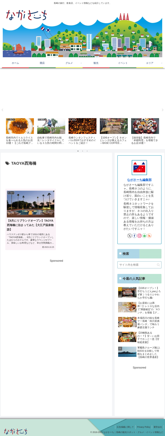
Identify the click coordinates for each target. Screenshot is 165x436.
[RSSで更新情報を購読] (149, 235)
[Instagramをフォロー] (139, 235)
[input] (139, 264)
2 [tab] (82, 151)
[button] (158, 265)
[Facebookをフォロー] (134, 235)
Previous (2, 110)
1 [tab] (78, 151)
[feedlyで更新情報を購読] (144, 235)
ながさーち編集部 (139, 180)
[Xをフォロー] (129, 235)
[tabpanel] (20, 131)
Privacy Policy (143, 427)
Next (162, 110)
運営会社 (158, 427)
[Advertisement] (82, 92)
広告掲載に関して (125, 427)
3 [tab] (87, 151)
